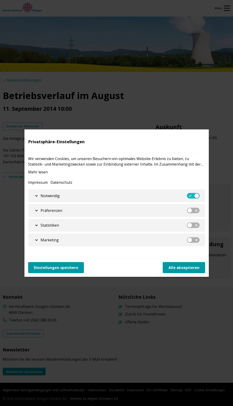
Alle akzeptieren (183, 267)
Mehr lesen (38, 172)
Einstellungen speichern (56, 267)
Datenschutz (61, 182)
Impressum (38, 182)
